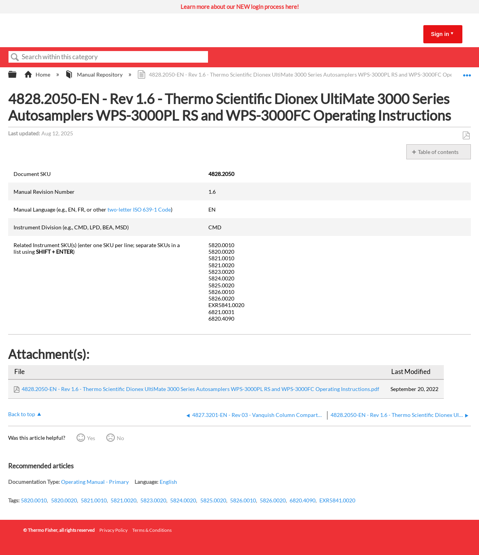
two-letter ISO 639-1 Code (139, 209)
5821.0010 (94, 500)
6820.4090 (302, 500)
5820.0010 (34, 500)
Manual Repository (94, 74)
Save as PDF (466, 135)
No (120, 438)
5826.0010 (243, 500)
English (168, 481)
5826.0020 (273, 500)
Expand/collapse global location (467, 72)
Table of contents (438, 152)
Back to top (21, 414)
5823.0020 (153, 500)
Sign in (440, 34)
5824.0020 (183, 500)
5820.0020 (64, 500)
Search (15, 57)
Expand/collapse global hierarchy (17, 75)
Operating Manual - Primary (95, 481)
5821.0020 (123, 500)
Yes (91, 438)
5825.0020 (213, 500)
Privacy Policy (113, 530)
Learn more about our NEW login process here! (240, 6)
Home (37, 74)
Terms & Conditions (152, 530)
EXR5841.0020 (337, 500)
